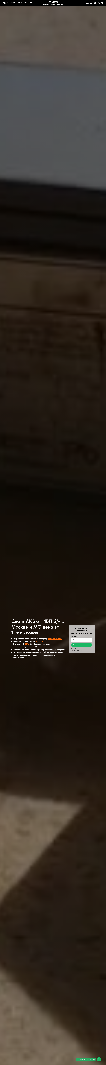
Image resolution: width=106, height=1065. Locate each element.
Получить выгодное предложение (82, 645)
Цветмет (19, 2)
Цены (31, 2)
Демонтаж (5, 2)
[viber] (102, 3)
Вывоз (25, 2)
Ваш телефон (75, 636)
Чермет (13, 2)
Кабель (6, 3)
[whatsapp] (98, 3)
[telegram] (95, 3)
